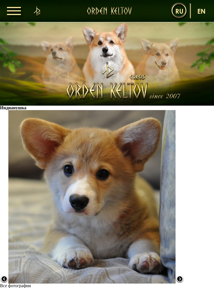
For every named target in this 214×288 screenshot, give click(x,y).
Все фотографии (15, 285)
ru (179, 11)
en (201, 11)
